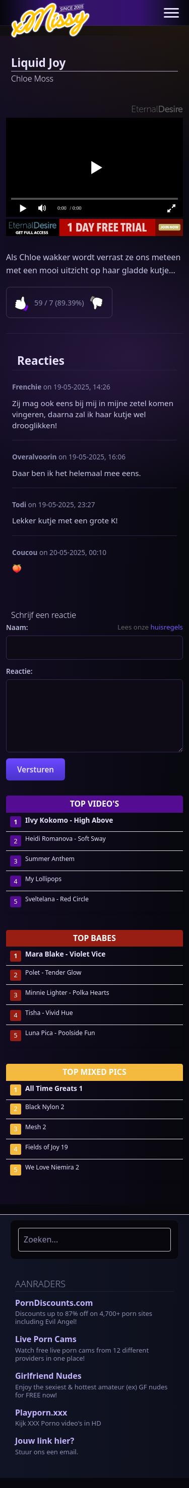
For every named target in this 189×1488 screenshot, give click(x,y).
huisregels (166, 627)
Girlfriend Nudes (48, 1375)
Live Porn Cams (46, 1339)
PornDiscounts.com (54, 1302)
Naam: (17, 627)
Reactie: (19, 671)
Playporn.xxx (41, 1412)
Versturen (35, 769)
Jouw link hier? (44, 1440)
